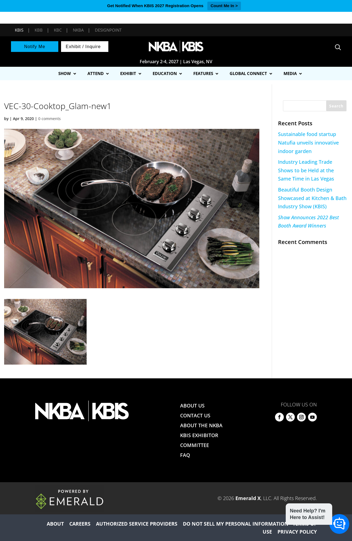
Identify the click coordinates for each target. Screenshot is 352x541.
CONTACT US (195, 415)
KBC (58, 30)
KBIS (19, 30)
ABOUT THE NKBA (201, 425)
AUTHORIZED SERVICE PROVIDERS (136, 523)
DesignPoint (108, 30)
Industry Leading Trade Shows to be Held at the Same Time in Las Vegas (306, 170)
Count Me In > (224, 5)
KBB (39, 30)
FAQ (185, 455)
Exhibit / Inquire (83, 46)
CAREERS (79, 523)
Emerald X (248, 498)
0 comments (49, 118)
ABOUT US (192, 405)
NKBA (78, 30)
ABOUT (55, 523)
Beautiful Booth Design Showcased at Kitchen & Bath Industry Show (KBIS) (312, 198)
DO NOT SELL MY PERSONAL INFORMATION (235, 523)
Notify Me (34, 46)
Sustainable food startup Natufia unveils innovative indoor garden (308, 142)
